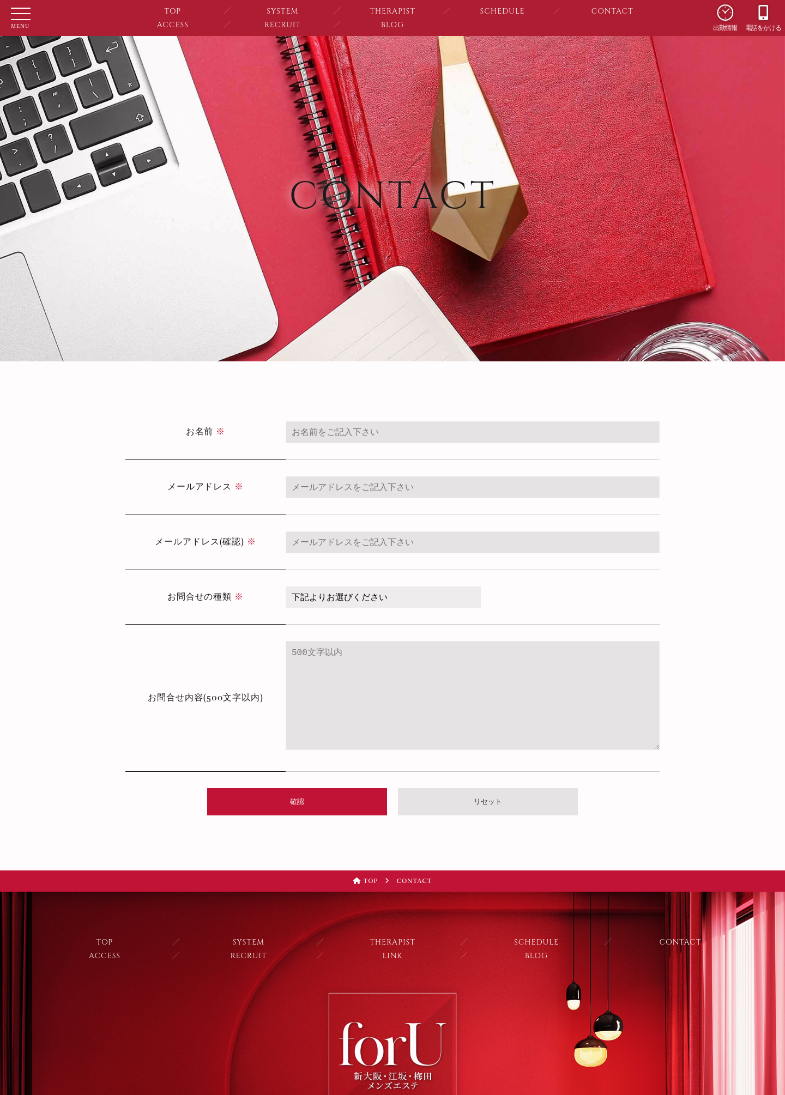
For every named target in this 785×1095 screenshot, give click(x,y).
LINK (392, 956)
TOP (172, 11)
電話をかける (763, 12)
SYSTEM (282, 11)
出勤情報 (725, 12)
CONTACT (612, 11)
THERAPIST (392, 11)
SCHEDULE (502, 11)
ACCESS (173, 25)
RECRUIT (282, 25)
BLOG (392, 25)
